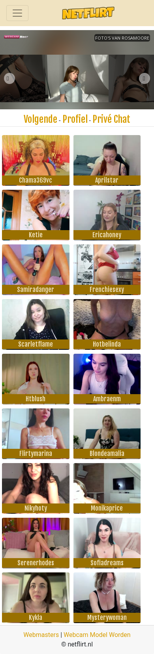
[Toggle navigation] (17, 13)
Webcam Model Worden (97, 635)
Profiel (75, 119)
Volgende (40, 119)
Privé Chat (111, 119)
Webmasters (41, 635)
